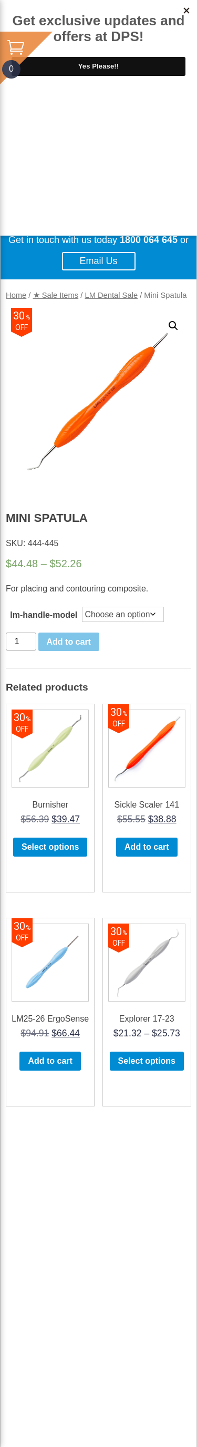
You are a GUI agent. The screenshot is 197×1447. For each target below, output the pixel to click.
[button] (173, 325)
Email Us (98, 261)
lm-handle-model (43, 614)
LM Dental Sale (111, 295)
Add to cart (69, 641)
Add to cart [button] (147, 846)
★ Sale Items (56, 295)
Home (16, 295)
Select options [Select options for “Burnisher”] (50, 846)
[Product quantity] (21, 641)
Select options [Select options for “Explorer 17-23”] (146, 1060)
